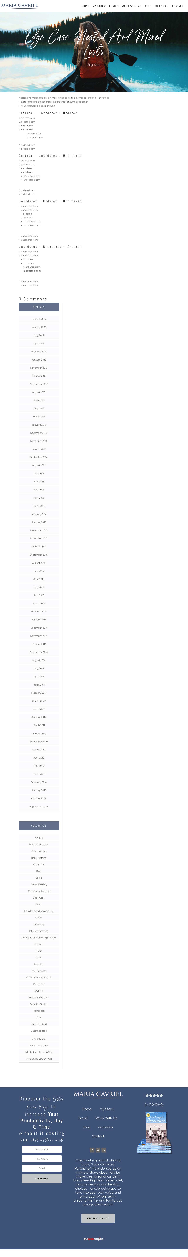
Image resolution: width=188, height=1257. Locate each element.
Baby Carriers (38, 851)
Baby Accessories (38, 844)
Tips (39, 1017)
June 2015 (38, 578)
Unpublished (39, 1038)
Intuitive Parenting (38, 930)
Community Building (39, 891)
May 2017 (39, 408)
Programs (38, 984)
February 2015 (39, 611)
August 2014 (38, 660)
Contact (177, 6)
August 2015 (38, 562)
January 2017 (39, 424)
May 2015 (39, 587)
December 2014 (38, 627)
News (39, 957)
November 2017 (38, 367)
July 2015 (39, 570)
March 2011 (39, 725)
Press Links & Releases (38, 977)
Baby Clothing (38, 857)
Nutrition (38, 964)
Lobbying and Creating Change (39, 937)
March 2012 (39, 708)
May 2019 (39, 335)
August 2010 (38, 749)
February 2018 (39, 351)
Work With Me (131, 6)
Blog (148, 6)
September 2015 (39, 554)
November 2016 (38, 440)
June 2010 (38, 757)
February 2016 (39, 514)
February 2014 (39, 692)
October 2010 (39, 733)
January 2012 (38, 717)
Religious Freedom (39, 997)
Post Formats (38, 970)
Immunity (39, 924)
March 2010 (39, 774)
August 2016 (38, 465)
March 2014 (39, 684)
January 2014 (39, 700)
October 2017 (39, 375)
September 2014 (39, 652)
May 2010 (39, 765)
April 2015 (39, 595)
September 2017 (39, 384)
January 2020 (38, 327)
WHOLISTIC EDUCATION (39, 1058)
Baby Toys (39, 864)
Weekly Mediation (38, 1045)
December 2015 (38, 530)
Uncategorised (39, 1023)
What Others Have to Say (38, 1052)
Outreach (161, 6)
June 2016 (38, 481)
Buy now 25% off (98, 1218)
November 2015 (38, 538)
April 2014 (39, 676)
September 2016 (39, 457)
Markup (39, 944)
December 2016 (38, 432)
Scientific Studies (39, 1004)
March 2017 (39, 416)
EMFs (39, 904)
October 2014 (39, 644)
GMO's (38, 917)
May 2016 (39, 489)
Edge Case (94, 65)
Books (38, 877)
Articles (39, 837)
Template (39, 1010)
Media (39, 950)
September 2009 (39, 806)
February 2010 (39, 782)
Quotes (39, 990)
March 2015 (39, 603)
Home (85, 6)
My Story (99, 6)
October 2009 (38, 798)
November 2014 (38, 635)
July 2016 (39, 473)
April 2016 (39, 497)
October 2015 (39, 546)
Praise (113, 6)
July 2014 (39, 668)
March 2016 (39, 505)
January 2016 (38, 522)
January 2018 (38, 359)
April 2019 (39, 343)
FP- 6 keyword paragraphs (38, 910)
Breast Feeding (39, 884)
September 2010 (39, 741)
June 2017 (38, 400)
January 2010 (38, 790)
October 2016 (39, 449)
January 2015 (38, 619)
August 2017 (38, 392)
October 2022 (38, 319)
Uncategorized (39, 1030)
